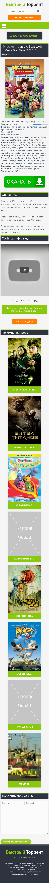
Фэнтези (33, 127)
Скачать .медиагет (24, 321)
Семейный (19, 129)
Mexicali (24, 784)
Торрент (24, 4)
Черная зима (24, 727)
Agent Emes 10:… (24, 558)
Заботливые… (24, 505)
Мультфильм (7, 129)
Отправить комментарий (15, 842)
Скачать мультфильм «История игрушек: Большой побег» (24, 309)
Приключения (21, 127)
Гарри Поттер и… (24, 389)
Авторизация (24, 17)
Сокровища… (24, 616)
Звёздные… (24, 673)
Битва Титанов (24, 447)
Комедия (43, 127)
